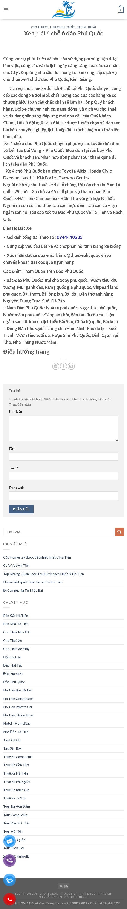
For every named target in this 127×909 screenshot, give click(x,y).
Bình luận (15, 411)
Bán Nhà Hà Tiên (15, 624)
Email (13, 468)
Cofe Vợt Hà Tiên (16, 565)
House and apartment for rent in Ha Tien (33, 582)
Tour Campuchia (15, 815)
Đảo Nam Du (13, 673)
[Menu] (5, 9)
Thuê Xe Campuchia (17, 757)
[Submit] (119, 532)
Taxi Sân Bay (12, 748)
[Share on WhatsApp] (55, 366)
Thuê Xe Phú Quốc (62, 27)
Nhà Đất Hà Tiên (15, 732)
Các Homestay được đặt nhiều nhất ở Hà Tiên (37, 557)
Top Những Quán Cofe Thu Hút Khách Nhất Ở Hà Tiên (43, 574)
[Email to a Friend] (71, 366)
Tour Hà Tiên (13, 831)
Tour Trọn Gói (26, 893)
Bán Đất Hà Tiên (15, 615)
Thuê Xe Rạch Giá (16, 790)
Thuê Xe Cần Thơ (16, 765)
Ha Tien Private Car (17, 707)
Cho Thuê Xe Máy (16, 649)
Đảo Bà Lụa (12, 657)
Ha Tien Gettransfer (18, 698)
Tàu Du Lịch (11, 740)
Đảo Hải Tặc (13, 665)
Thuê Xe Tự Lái (86, 27)
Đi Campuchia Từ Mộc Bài (23, 590)
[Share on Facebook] (63, 366)
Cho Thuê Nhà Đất (17, 632)
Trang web (16, 487)
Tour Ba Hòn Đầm (16, 806)
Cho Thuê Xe (39, 27)
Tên (12, 448)
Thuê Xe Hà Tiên (15, 773)
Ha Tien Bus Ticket (17, 690)
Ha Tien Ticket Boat (18, 715)
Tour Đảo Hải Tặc (16, 823)
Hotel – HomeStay (17, 723)
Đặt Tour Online (77, 896)
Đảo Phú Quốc (14, 682)
